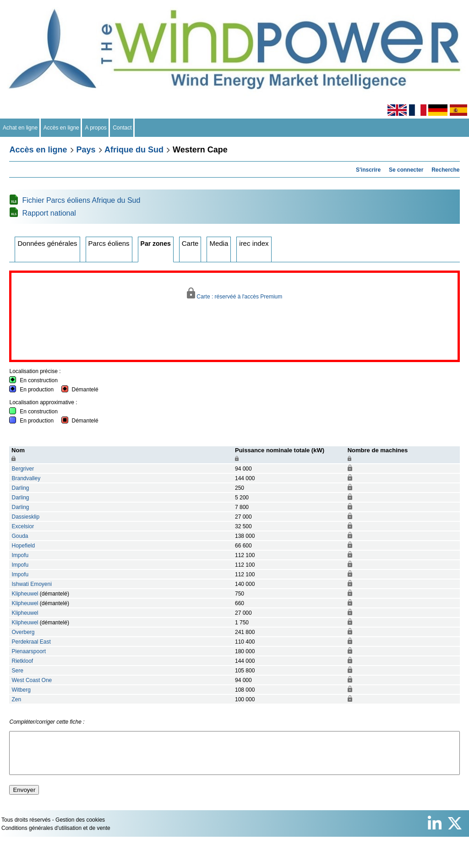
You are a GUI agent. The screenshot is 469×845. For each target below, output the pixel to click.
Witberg (20, 690)
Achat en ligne (20, 128)
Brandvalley (25, 478)
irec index (253, 243)
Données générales (47, 243)
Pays (86, 149)
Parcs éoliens (109, 243)
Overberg (22, 632)
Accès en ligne (61, 128)
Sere (17, 670)
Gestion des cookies (80, 828)
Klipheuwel (24, 593)
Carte (190, 243)
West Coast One (31, 680)
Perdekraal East (30, 642)
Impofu (19, 555)
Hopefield (23, 545)
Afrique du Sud (134, 149)
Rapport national (49, 213)
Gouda (19, 536)
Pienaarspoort (28, 651)
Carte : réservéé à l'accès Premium (235, 293)
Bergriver (23, 469)
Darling (20, 488)
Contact (122, 128)
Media (218, 243)
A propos (95, 128)
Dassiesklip (25, 517)
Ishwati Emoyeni (31, 584)
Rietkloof (22, 661)
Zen (16, 699)
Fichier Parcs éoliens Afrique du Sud (81, 200)
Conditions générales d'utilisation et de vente (55, 836)
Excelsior (22, 526)
